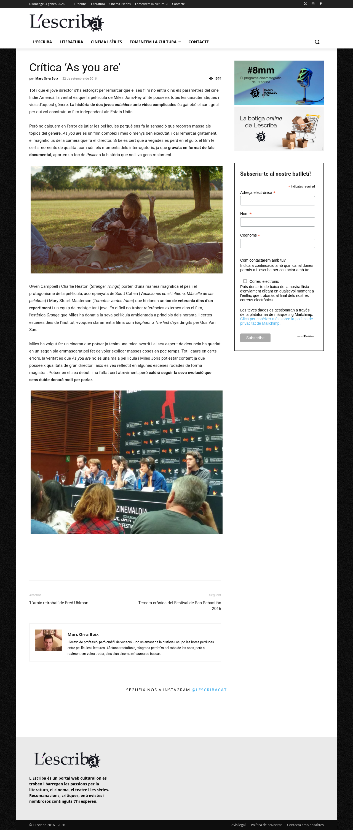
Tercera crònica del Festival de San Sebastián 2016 (179, 605)
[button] (317, 41)
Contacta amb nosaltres (305, 825)
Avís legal (238, 825)
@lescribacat (209, 689)
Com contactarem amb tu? (263, 260)
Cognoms (250, 235)
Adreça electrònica (258, 192)
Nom (246, 213)
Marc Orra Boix (46, 78)
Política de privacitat (266, 825)
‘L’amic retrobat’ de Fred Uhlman (58, 602)
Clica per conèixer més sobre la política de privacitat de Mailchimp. (276, 321)
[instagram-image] (35, 715)
